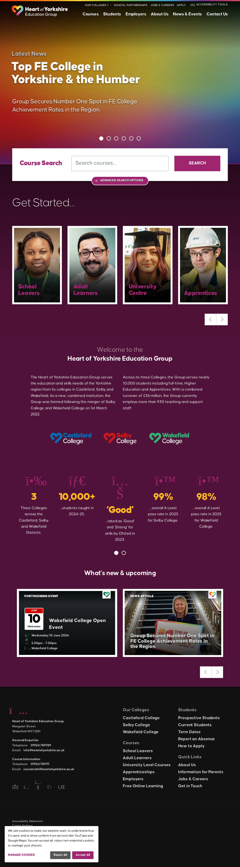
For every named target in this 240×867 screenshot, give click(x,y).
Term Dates (189, 732)
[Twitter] (49, 787)
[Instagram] (27, 787)
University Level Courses (147, 765)
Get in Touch (190, 786)
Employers (136, 14)
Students (112, 14)
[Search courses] (120, 163)
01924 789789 (41, 745)
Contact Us (217, 14)
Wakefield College (140, 732)
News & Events (187, 14)
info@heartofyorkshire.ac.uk (43, 750)
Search (197, 163)
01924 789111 (40, 764)
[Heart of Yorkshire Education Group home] (40, 9)
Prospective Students (199, 718)
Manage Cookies (21, 854)
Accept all (83, 854)
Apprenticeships (139, 772)
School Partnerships (130, 5)
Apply (181, 5)
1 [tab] (101, 138)
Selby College (136, 725)
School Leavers (138, 751)
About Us (159, 14)
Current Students (194, 725)
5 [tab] (131, 138)
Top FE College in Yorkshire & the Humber (75, 73)
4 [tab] (124, 138)
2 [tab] (109, 138)
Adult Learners (137, 758)
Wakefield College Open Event (77, 624)
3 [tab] (116, 138)
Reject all (60, 854)
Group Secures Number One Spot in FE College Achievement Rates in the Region (172, 641)
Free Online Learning (143, 786)
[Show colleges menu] (109, 5)
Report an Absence (196, 739)
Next (222, 319)
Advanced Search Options (121, 180)
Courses (90, 14)
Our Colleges (95, 5)
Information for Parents (200, 772)
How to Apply (191, 746)
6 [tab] (139, 138)
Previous (210, 319)
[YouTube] (38, 787)
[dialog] (51, 844)
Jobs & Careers (162, 5)
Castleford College (141, 718)
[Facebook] (15, 787)
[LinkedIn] (61, 787)
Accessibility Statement (27, 821)
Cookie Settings (22, 825)
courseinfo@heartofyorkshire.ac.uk (48, 769)
